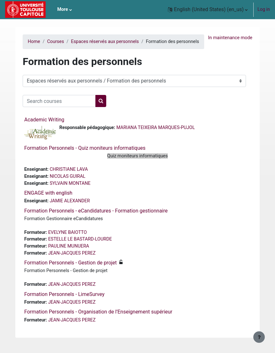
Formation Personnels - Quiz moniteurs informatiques (84, 148)
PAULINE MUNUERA (68, 246)
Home (34, 41)
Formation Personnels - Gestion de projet (70, 263)
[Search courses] (59, 101)
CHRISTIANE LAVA (69, 169)
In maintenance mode (230, 37)
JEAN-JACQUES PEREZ (72, 253)
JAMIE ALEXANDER (70, 201)
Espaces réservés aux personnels (105, 41)
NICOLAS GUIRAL (67, 176)
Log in (263, 9)
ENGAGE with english (48, 193)
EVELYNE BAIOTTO (67, 232)
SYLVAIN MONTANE (70, 183)
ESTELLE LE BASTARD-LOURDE (80, 239)
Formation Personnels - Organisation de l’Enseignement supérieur (98, 312)
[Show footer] (259, 337)
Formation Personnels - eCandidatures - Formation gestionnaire (95, 211)
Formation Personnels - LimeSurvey (64, 294)
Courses (55, 41)
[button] (207, 9)
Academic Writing (44, 120)
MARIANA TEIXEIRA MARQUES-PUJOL (155, 127)
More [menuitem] (62, 9)
